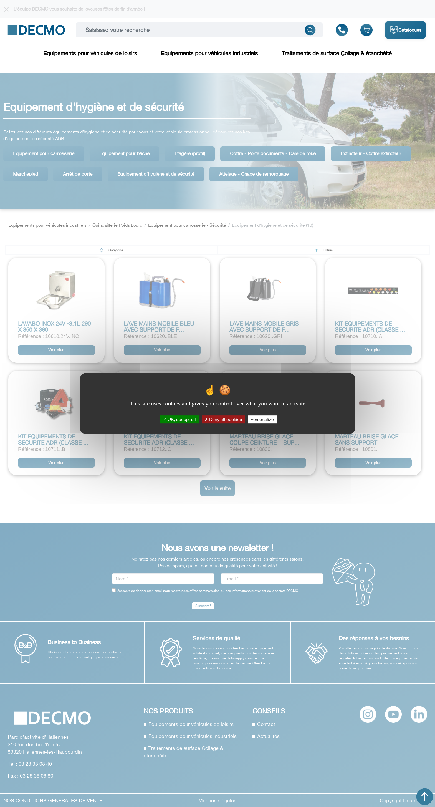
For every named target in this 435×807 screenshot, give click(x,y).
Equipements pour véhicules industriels (209, 53)
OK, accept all (179, 419)
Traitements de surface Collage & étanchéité (337, 53)
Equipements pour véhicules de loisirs (90, 53)
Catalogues (405, 30)
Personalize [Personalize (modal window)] (262, 419)
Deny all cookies (223, 419)
